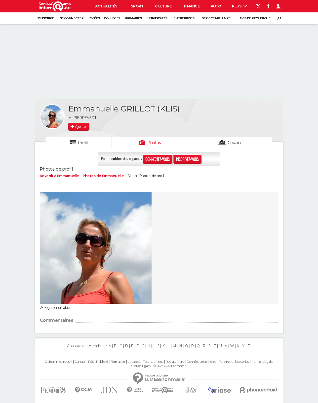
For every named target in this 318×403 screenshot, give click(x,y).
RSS (90, 362)
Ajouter (81, 126)
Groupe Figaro (141, 366)
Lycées (94, 18)
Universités (157, 18)
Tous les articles (153, 362)
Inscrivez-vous (187, 159)
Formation (118, 362)
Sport (137, 6)
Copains (235, 142)
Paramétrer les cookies (234, 362)
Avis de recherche (254, 18)
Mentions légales (262, 362)
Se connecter (71, 18)
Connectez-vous (157, 159)
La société (134, 362)
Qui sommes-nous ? (58, 362)
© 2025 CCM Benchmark (170, 366)
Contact (80, 362)
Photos (154, 142)
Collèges (112, 18)
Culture (163, 6)
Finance (191, 6)
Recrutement (175, 362)
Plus (239, 6)
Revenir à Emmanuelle (60, 176)
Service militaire (216, 18)
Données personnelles (201, 362)
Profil (83, 142)
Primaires (133, 18)
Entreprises (183, 18)
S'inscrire (45, 18)
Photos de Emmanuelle (103, 176)
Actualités (106, 6)
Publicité (102, 362)
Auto (216, 6)
